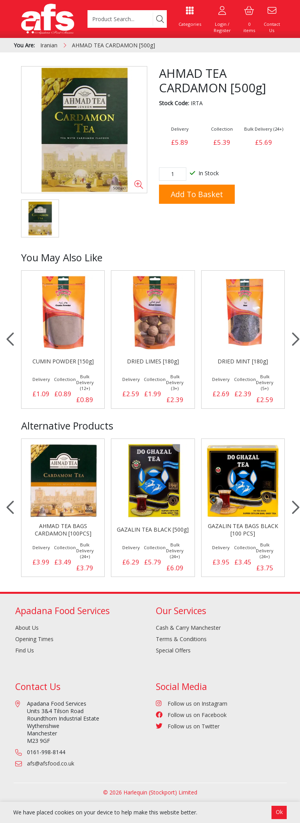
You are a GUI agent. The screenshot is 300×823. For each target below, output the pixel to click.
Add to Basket (197, 194)
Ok (279, 812)
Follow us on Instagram (191, 703)
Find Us (24, 650)
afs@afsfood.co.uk (50, 763)
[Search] (160, 19)
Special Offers (173, 650)
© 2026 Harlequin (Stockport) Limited (150, 792)
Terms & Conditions (181, 639)
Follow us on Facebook (191, 715)
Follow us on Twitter (188, 726)
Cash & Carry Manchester (188, 627)
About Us (27, 627)
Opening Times (34, 639)
